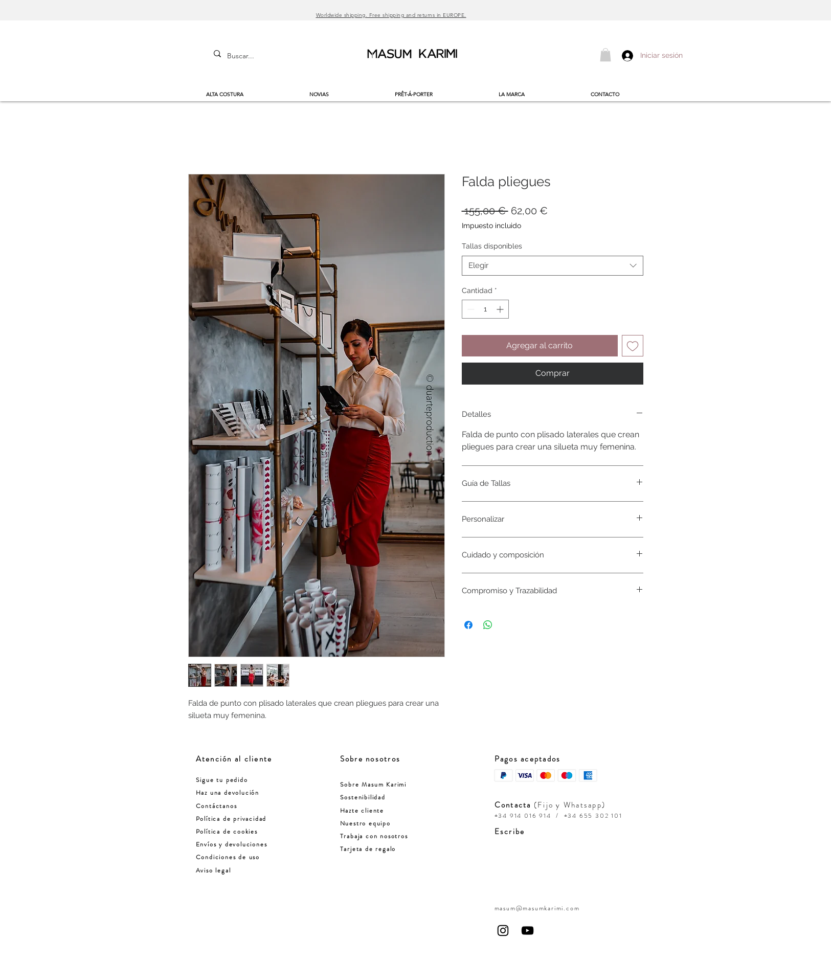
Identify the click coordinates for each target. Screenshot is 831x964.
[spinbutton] (485, 309)
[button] (605, 54)
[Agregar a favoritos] (632, 345)
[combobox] (552, 266)
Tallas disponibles (492, 246)
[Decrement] (469, 309)
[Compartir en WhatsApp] (488, 625)
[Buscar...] (252, 56)
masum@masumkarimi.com (537, 908)
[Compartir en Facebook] (468, 625)
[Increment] (501, 309)
